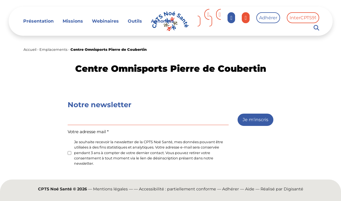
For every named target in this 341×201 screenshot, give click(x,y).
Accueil (29, 49)
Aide (249, 189)
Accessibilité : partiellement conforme (177, 189)
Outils (135, 21)
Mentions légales (110, 189)
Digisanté (293, 189)
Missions (73, 21)
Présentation (38, 21)
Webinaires (105, 21)
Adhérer (268, 17)
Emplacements (53, 49)
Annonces (162, 21)
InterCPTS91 (303, 17)
